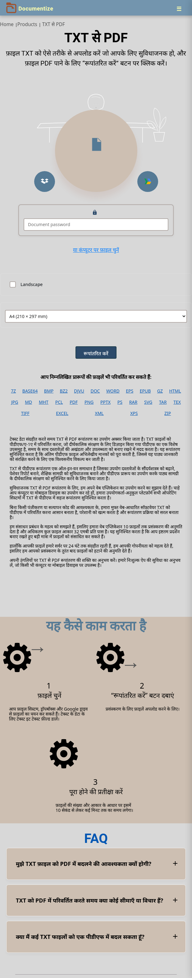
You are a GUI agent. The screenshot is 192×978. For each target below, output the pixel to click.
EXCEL (62, 413)
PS (119, 402)
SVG (148, 402)
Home (7, 24)
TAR (163, 402)
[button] (44, 181)
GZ (160, 391)
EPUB (145, 391)
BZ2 (64, 391)
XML (99, 413)
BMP (48, 391)
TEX (177, 402)
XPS (134, 413)
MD (28, 402)
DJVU (79, 391)
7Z (13, 391)
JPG (14, 402)
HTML (175, 391)
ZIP (167, 413)
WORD (113, 391)
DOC (95, 391)
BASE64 (30, 391)
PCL (59, 402)
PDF (74, 402)
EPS (129, 391)
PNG (89, 402)
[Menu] (179, 9)
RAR (133, 402)
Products (27, 24)
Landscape (32, 284)
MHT (43, 402)
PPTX (105, 402)
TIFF (25, 413)
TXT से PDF (53, 24)
